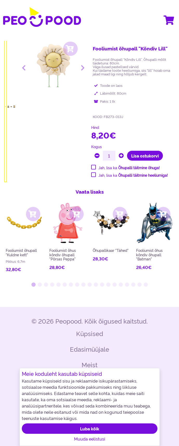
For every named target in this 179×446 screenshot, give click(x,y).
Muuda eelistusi (89, 439)
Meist (89, 364)
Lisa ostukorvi (145, 156)
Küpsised (89, 333)
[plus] (121, 156)
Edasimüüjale (89, 349)
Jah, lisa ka (129, 167)
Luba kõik (89, 428)
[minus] (97, 156)
